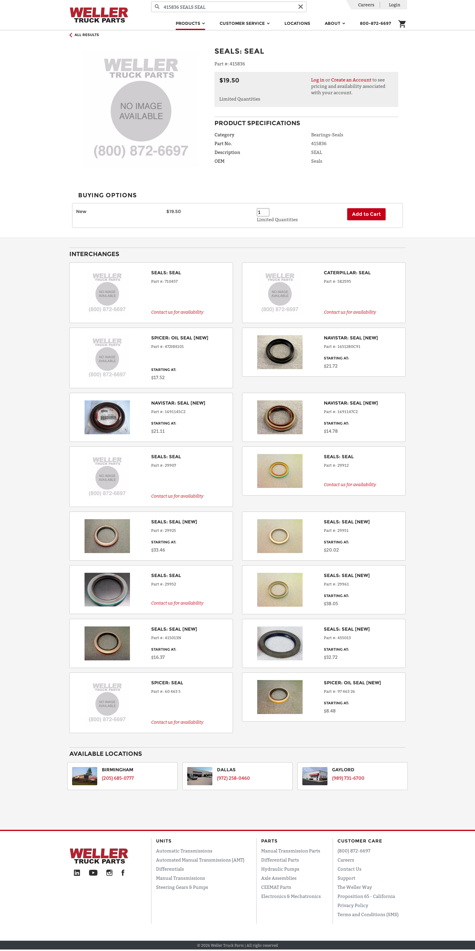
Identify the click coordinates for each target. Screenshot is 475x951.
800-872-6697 (375, 23)
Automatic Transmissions (184, 850)
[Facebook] (122, 873)
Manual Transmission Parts (290, 850)
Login (394, 4)
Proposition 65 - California (366, 896)
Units (164, 841)
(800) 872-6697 (353, 850)
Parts (269, 841)
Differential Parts (280, 860)
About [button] (333, 23)
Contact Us (349, 869)
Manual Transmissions (180, 878)
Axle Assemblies (279, 878)
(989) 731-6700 (348, 778)
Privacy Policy (352, 905)
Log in (317, 79)
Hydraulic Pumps (280, 869)
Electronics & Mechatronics (291, 896)
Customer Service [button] (243, 23)
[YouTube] (93, 873)
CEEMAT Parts (276, 887)
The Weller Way (354, 887)
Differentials (170, 869)
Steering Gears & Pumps (182, 887)
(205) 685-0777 (118, 778)
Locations (297, 23)
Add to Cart (366, 214)
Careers (366, 4)
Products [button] (188, 23)
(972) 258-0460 (233, 778)
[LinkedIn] (77, 873)
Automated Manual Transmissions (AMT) (200, 860)
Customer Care (359, 841)
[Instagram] (109, 873)
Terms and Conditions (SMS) (368, 914)
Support (346, 878)
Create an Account (351, 79)
